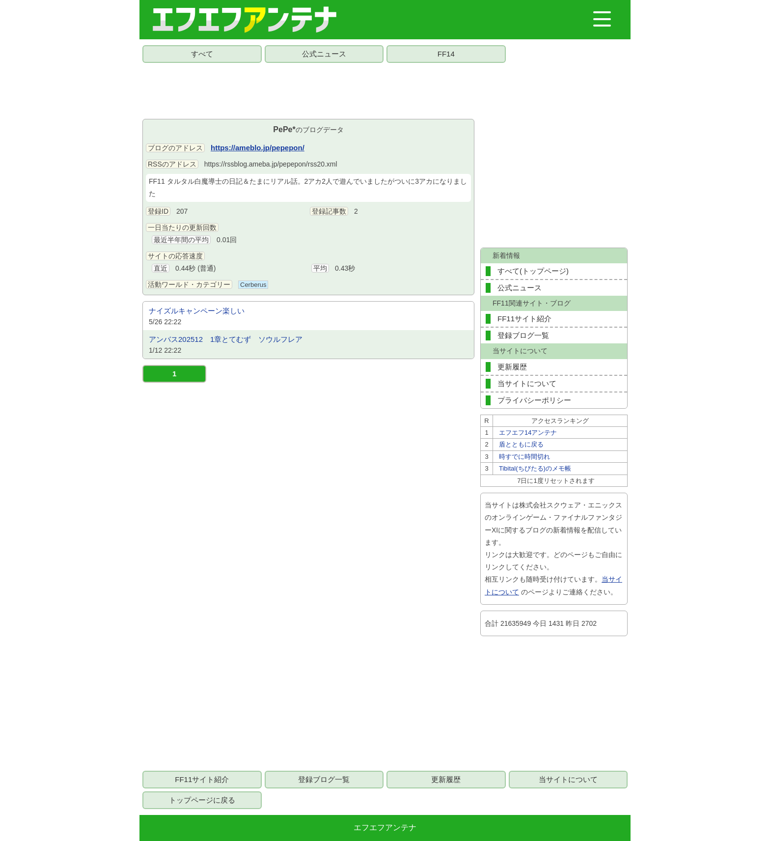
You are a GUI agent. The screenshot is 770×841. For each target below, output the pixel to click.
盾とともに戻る (521, 444)
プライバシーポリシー (534, 400)
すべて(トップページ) (533, 271)
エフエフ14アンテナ (528, 432)
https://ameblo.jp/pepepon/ (257, 147)
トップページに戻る (202, 800)
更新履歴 (512, 367)
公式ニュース (324, 54)
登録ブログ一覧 (523, 335)
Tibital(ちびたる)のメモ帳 (535, 468)
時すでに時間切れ (524, 456)
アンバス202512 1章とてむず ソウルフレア (225, 339)
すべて (202, 54)
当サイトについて (526, 383)
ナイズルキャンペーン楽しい (197, 311)
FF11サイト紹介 (524, 318)
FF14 (446, 54)
